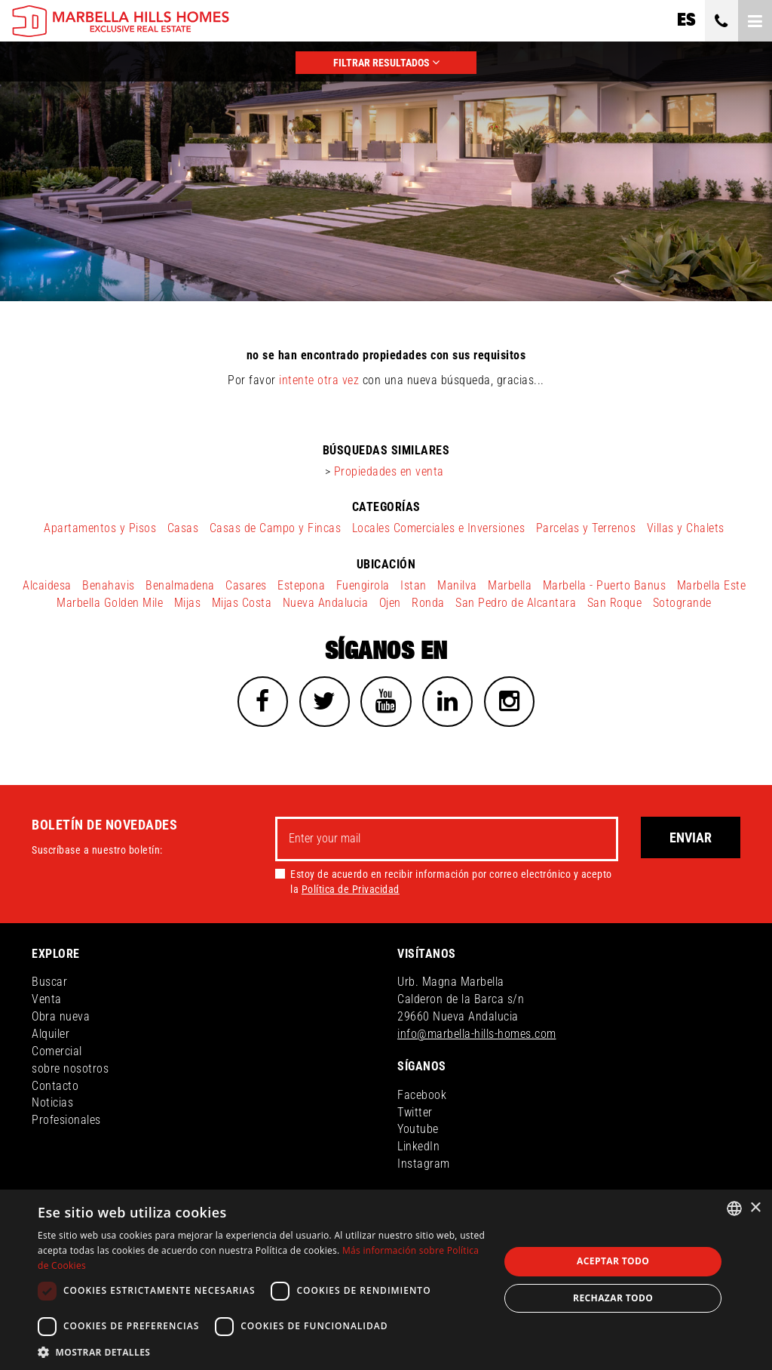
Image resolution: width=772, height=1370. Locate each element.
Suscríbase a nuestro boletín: (97, 852)
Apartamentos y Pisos (100, 528)
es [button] (686, 20)
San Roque (614, 603)
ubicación (386, 564)
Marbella (510, 585)
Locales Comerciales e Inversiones (438, 528)
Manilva (457, 585)
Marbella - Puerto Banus (604, 585)
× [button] (755, 1208)
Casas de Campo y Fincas (276, 528)
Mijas (187, 603)
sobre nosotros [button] (70, 1071)
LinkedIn (418, 1148)
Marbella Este (711, 585)
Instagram (423, 1166)
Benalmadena (180, 585)
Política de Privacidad (351, 891)
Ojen (390, 603)
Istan (413, 585)
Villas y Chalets (686, 528)
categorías (386, 507)
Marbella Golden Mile (110, 603)
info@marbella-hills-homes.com (476, 1036)
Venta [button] (47, 1001)
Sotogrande (682, 603)
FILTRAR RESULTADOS (386, 62)
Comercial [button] (57, 1053)
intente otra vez (319, 380)
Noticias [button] (52, 1105)
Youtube (418, 1131)
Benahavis (108, 585)
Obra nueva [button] (61, 1018)
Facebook (421, 1097)
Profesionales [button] (66, 1122)
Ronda (428, 603)
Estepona (301, 585)
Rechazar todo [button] (613, 1297)
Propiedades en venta (389, 471)
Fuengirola (363, 585)
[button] (262, 1351)
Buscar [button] (49, 984)
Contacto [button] (55, 1087)
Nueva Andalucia (326, 603)
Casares (246, 585)
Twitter (415, 1114)
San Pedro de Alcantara (515, 603)
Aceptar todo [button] (613, 1261)
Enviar (690, 840)
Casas (183, 528)
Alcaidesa (47, 585)
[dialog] (386, 1280)
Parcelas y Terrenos (586, 528)
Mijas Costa (242, 603)
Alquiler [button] (50, 1036)
